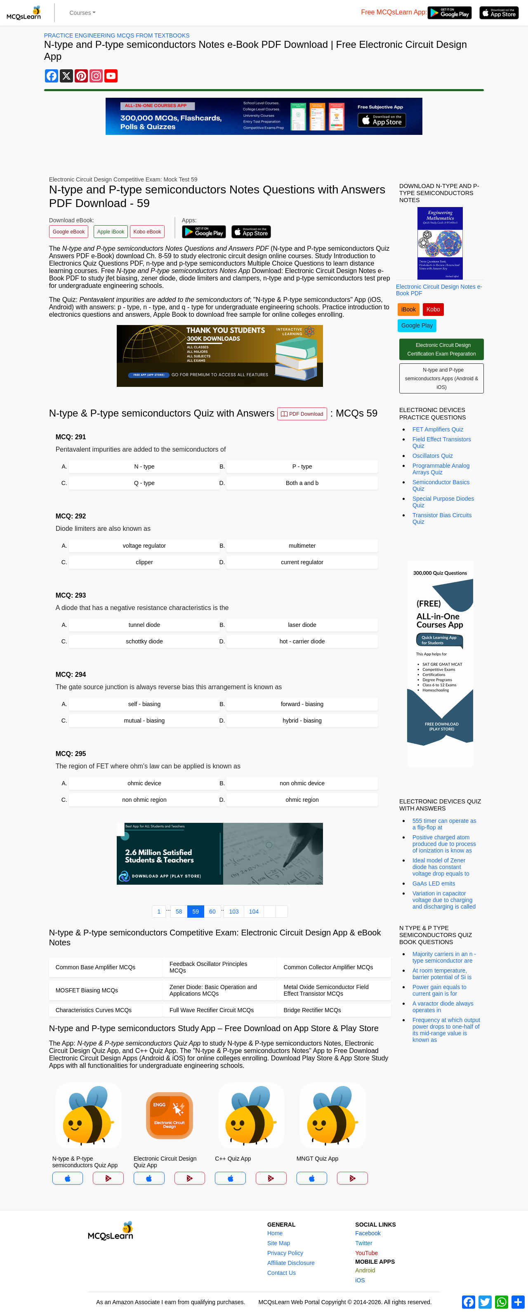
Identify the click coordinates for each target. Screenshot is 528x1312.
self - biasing (144, 704)
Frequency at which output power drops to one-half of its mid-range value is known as (446, 1030)
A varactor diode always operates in (443, 1006)
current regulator (302, 562)
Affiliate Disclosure (291, 1263)
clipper (144, 562)
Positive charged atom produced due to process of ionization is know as (444, 844)
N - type (144, 466)
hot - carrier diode (302, 641)
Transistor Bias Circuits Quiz (441, 518)
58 (179, 911)
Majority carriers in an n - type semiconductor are (444, 957)
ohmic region (302, 799)
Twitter (363, 1243)
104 (254, 911)
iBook (408, 309)
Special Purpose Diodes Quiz (443, 502)
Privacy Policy (285, 1253)
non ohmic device (302, 783)
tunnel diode (144, 625)
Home (275, 1233)
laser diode (302, 625)
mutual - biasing (144, 720)
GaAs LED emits (433, 883)
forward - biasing (302, 704)
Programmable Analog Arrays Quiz (441, 469)
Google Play (417, 325)
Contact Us (281, 1273)
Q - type (144, 483)
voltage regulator (144, 545)
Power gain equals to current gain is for (439, 990)
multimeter (302, 545)
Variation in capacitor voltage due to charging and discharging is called (444, 900)
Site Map (278, 1243)
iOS (360, 1280)
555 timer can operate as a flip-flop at (444, 824)
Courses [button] (80, 12)
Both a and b (302, 483)
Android (365, 1270)
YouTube (366, 1253)
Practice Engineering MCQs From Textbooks (117, 35)
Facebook (367, 1233)
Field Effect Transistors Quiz (441, 442)
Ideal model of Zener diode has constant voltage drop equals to (440, 867)
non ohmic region (144, 799)
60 (212, 911)
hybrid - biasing (302, 720)
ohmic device (144, 783)
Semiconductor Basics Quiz (441, 485)
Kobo (433, 309)
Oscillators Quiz (432, 455)
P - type (302, 466)
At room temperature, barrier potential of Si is (441, 973)
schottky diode (144, 641)
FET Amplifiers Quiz (437, 429)
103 (233, 911)
